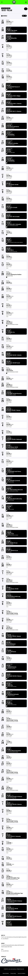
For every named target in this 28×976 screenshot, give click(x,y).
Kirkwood (8, 112)
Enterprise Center (9, 275)
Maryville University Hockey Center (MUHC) (14, 242)
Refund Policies (6, 973)
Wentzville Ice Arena (10, 472)
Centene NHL (8, 39)
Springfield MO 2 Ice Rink (11, 394)
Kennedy (8, 440)
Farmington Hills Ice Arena (11, 686)
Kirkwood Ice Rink (9, 104)
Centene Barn (8, 289)
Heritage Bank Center (10, 144)
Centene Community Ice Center (12, 225)
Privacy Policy (13, 973)
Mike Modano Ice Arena (10, 668)
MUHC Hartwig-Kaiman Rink (11, 251)
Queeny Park (8, 208)
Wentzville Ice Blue (9, 544)
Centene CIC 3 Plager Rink (11, 797)
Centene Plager (9, 22)
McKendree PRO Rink (10, 645)
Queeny (7, 218)
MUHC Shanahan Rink (10, 597)
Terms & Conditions (21, 973)
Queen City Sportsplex (10, 135)
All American (8, 364)
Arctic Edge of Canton (10, 695)
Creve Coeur (8, 411)
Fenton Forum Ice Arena (11, 31)
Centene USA (8, 653)
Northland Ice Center (10, 127)
